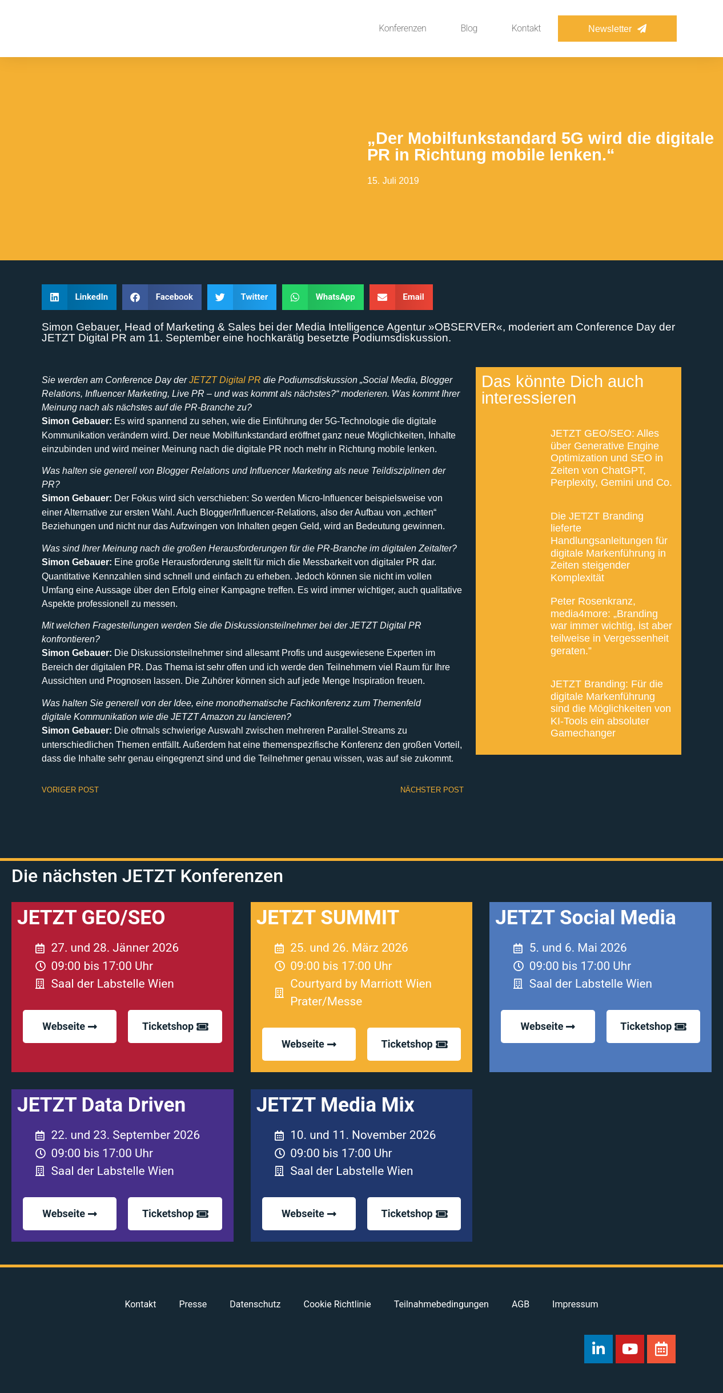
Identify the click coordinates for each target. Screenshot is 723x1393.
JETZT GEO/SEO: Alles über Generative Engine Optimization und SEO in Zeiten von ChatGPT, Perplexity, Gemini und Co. (611, 457)
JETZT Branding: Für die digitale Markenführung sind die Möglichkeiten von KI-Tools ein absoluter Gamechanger (611, 708)
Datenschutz (255, 1304)
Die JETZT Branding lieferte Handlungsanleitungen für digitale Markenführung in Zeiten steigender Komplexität (609, 546)
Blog (468, 28)
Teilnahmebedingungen (441, 1304)
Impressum (575, 1304)
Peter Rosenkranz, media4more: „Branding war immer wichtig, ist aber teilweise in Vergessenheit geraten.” (611, 625)
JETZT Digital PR (225, 379)
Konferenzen (402, 28)
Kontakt (526, 28)
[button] (79, 297)
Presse (193, 1304)
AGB (520, 1304)
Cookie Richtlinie (337, 1304)
